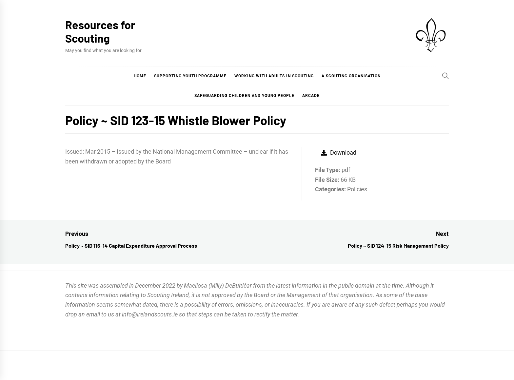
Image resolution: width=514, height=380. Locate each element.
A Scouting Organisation (351, 76)
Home (140, 76)
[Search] (445, 75)
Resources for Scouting (100, 31)
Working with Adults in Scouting (274, 76)
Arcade (311, 95)
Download (338, 152)
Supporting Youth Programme (190, 76)
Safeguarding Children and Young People (244, 95)
